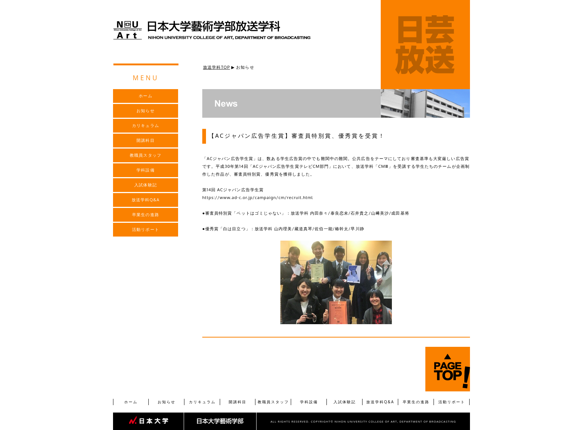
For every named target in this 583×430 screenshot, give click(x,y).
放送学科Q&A (380, 402)
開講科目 (238, 402)
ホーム (131, 402)
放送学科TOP (216, 67)
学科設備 (309, 402)
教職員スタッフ (273, 402)
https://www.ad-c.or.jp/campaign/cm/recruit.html (257, 197)
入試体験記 (345, 402)
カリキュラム (202, 402)
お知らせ (166, 402)
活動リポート (451, 402)
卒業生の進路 (416, 402)
